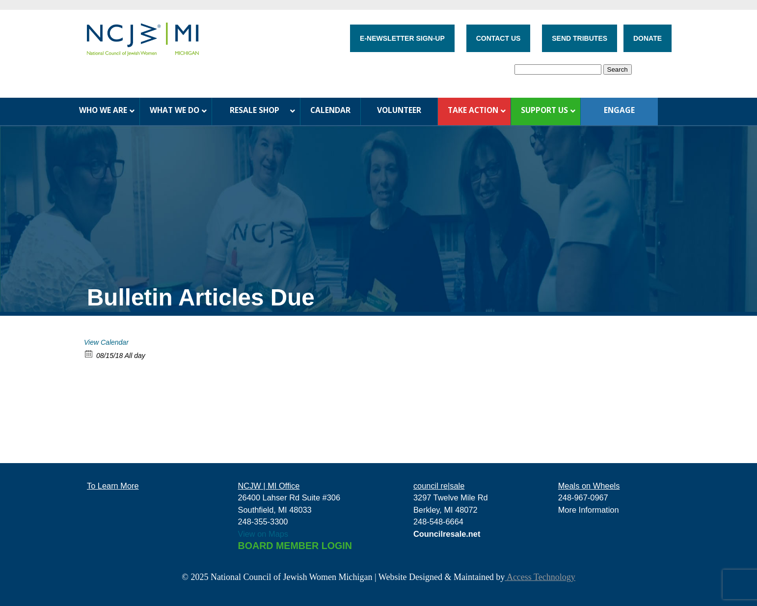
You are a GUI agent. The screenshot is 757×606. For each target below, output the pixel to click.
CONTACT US (498, 38)
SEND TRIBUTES (579, 38)
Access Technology (540, 577)
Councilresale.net (447, 533)
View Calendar (106, 342)
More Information (588, 509)
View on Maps (263, 533)
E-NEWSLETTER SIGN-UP (402, 38)
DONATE (647, 38)
